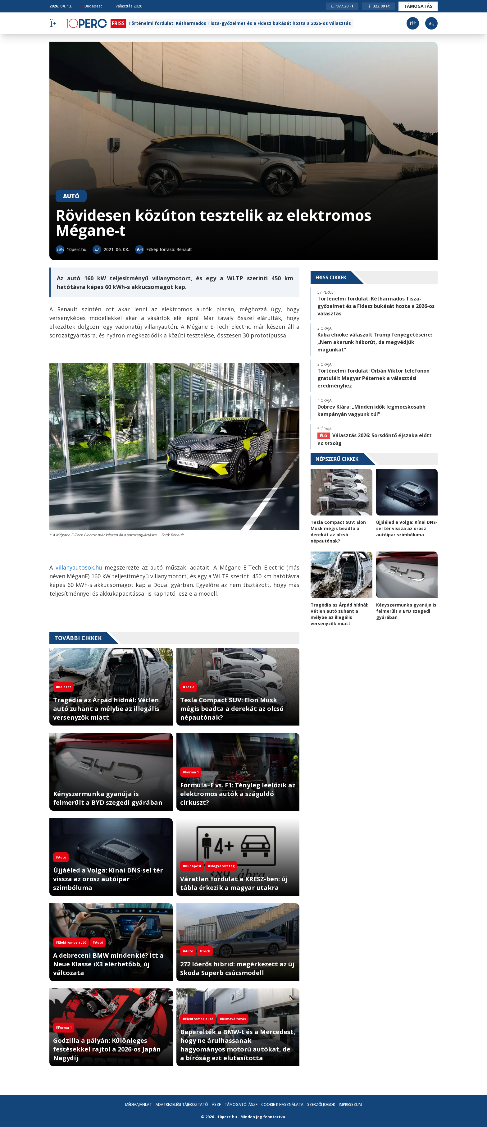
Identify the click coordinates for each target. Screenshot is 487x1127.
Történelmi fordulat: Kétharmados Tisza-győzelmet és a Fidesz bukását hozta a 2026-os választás (239, 23)
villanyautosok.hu (79, 567)
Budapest (91, 6)
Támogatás (418, 6)
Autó (71, 196)
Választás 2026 (126, 6)
